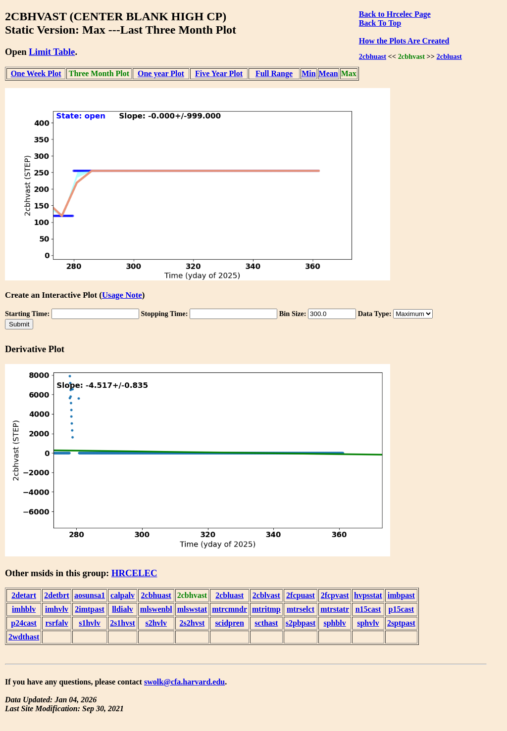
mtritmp (266, 609)
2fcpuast (300, 595)
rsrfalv (56, 623)
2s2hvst (192, 623)
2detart (23, 595)
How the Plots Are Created (404, 41)
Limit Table (52, 51)
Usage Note (122, 295)
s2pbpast (300, 623)
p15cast (401, 609)
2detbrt (56, 595)
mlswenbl (156, 609)
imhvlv (56, 609)
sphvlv (368, 623)
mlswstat (192, 609)
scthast (266, 623)
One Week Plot (36, 73)
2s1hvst (122, 623)
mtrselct (300, 609)
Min (308, 73)
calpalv (122, 595)
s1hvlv (90, 623)
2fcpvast (335, 595)
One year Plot (161, 73)
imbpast (401, 595)
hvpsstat (368, 595)
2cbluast (449, 56)
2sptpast (401, 623)
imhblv (24, 609)
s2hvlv (156, 623)
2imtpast (89, 609)
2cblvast (266, 595)
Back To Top (380, 23)
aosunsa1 (89, 595)
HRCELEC (134, 573)
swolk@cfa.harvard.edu (184, 682)
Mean (328, 73)
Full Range (274, 73)
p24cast (24, 623)
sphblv (334, 623)
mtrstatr (334, 609)
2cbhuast (372, 56)
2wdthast (23, 637)
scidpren (229, 623)
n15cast (368, 609)
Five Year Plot (219, 73)
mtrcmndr (229, 609)
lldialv (122, 609)
